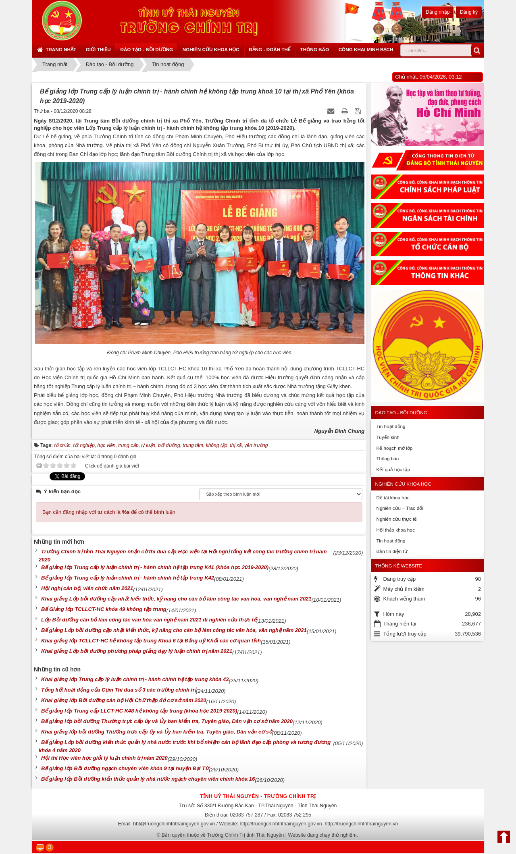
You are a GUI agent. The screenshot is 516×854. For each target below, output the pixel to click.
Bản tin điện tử (391, 551)
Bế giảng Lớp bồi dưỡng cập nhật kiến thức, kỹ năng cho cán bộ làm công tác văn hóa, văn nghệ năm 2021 (174, 630)
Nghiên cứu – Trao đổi (399, 508)
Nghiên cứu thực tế (396, 519)
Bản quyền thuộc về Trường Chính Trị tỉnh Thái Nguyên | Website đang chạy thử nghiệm (259, 835)
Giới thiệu (98, 49)
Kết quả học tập (393, 469)
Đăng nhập (437, 12)
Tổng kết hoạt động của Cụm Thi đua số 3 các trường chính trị (118, 690)
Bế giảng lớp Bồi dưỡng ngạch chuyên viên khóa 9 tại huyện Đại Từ (125, 768)
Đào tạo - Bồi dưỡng (146, 49)
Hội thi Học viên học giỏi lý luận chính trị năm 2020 (104, 758)
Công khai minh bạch (366, 49)
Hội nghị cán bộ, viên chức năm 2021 (87, 588)
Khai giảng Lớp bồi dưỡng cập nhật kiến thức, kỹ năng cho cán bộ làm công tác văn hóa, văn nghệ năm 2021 (176, 599)
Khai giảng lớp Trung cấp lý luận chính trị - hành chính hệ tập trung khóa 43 (135, 679)
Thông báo (314, 49)
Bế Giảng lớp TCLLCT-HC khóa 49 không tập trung (103, 609)
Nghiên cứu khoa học (211, 49)
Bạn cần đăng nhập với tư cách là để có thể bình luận (108, 512)
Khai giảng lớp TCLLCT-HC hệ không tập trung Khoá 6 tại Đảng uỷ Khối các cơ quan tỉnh (151, 641)
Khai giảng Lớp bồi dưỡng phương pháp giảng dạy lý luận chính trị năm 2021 (136, 651)
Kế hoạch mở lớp (394, 448)
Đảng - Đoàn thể (270, 49)
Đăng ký (469, 12)
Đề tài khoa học (392, 497)
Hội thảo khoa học (395, 529)
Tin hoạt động (390, 426)
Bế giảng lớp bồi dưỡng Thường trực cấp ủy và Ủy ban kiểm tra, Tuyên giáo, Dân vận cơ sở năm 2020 (167, 721)
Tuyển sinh (387, 437)
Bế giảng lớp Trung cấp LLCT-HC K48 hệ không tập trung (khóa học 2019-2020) (139, 711)
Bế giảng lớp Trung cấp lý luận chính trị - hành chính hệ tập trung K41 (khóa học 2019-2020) (154, 567)
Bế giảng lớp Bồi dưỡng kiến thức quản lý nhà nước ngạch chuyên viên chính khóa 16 (148, 779)
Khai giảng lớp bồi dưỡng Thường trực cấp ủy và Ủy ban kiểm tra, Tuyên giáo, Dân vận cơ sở (156, 732)
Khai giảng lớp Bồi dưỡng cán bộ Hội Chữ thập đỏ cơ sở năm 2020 (123, 700)
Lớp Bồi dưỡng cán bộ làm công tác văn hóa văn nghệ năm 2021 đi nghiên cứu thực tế (148, 620)
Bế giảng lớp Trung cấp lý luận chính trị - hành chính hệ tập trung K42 (127, 578)
